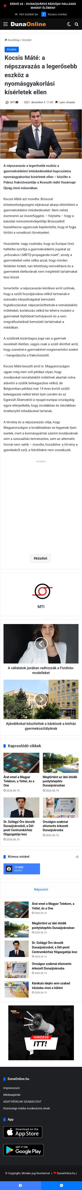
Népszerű (41, 889)
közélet (41, 558)
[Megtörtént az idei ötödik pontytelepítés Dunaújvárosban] (61, 763)
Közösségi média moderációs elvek (26, 1108)
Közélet (26, 40)
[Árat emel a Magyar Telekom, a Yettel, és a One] (21, 763)
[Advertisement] (41, 505)
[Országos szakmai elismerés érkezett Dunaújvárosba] (61, 807)
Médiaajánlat (11, 1094)
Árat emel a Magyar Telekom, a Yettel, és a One (18, 781)
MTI (12, 102)
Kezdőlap (12, 40)
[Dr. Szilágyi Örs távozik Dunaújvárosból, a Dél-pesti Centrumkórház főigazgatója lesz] (21, 807)
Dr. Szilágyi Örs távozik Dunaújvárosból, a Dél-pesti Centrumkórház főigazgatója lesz (54, 947)
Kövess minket (54, 14)
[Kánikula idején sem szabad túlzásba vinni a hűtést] (17, 989)
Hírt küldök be (26, 14)
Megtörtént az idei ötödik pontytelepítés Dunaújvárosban (60, 781)
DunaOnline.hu (66, 1173)
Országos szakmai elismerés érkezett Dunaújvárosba (55, 826)
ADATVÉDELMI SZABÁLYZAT (22, 1101)
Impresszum (11, 1088)
